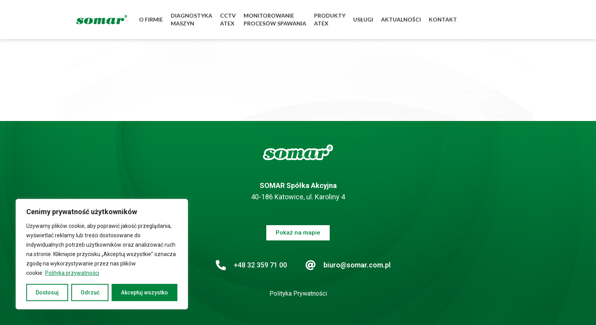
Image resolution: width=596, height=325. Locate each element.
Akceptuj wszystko (144, 292)
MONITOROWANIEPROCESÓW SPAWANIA (275, 19)
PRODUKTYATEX (329, 19)
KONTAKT (443, 19)
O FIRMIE (151, 19)
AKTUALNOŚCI (401, 19)
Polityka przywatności (72, 273)
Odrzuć (90, 292)
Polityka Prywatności (298, 293)
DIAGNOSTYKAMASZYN (191, 19)
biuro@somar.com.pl (357, 265)
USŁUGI (363, 19)
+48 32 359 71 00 (260, 265)
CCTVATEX (228, 19)
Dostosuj (47, 292)
